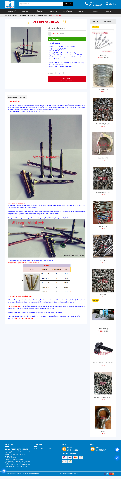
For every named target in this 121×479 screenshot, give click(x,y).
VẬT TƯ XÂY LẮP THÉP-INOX (27, 15)
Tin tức (95, 11)
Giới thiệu (25, 11)
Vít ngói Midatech (56, 15)
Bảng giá (53, 11)
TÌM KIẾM (68, 3)
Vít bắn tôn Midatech (43, 15)
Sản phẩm (39, 11)
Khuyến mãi (67, 11)
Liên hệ (109, 11)
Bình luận (22, 97)
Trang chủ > (8, 15)
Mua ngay (67, 79)
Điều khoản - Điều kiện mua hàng (43, 449)
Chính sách (81, 11)
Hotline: (95, 4)
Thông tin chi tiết (12, 97)
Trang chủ (12, 11)
